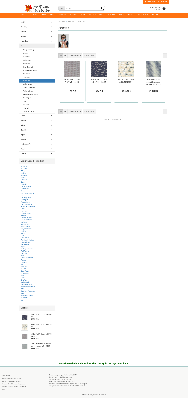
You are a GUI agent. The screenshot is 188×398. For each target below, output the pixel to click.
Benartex (24, 180)
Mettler (92, 15)
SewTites (24, 269)
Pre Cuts (33, 15)
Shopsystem (86, 395)
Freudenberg (25, 202)
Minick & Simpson (29, 88)
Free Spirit (24, 200)
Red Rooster (25, 251)
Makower (24, 222)
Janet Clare (26, 81)
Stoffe (23, 15)
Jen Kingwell (27, 98)
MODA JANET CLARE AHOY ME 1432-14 (126, 81)
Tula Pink (26, 108)
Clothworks (25, 189)
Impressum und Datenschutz (11, 378)
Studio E (23, 278)
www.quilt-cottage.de (67, 381)
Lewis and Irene (26, 220)
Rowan (23, 260)
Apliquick (24, 175)
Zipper (120, 15)
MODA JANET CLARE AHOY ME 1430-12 (99, 81)
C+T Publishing (26, 186)
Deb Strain (26, 74)
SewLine (24, 266)
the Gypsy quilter (26, 284)
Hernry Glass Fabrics (28, 206)
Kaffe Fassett (27, 84)
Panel (23, 149)
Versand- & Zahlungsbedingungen (13, 384)
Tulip (22, 293)
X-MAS (52, 15)
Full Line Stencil (26, 204)
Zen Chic (26, 105)
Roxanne (24, 262)
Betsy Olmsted (28, 67)
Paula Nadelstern (28, 91)
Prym (22, 246)
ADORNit (24, 169)
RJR (22, 255)
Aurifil (23, 177)
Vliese (101, 15)
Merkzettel (162, 2)
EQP (22, 195)
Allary (23, 171)
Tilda (24, 101)
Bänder (130, 15)
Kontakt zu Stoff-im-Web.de (11, 381)
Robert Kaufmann (27, 258)
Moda (23, 233)
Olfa (22, 235)
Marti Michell (25, 226)
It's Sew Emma (26, 213)
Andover (23, 173)
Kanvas (23, 215)
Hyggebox (62, 15)
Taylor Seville (25, 282)
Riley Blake (24, 253)
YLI (22, 300)
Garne (83, 15)
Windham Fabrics (27, 296)
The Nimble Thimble (28, 287)
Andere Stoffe (142, 15)
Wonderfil (24, 298)
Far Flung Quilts (26, 198)
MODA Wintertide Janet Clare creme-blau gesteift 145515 (153, 82)
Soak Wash (25, 271)
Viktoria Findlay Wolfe (30, 94)
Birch (22, 182)
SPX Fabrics (25, 273)
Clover (23, 191)
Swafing (23, 280)
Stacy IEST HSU (28, 112)
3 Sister (25, 53)
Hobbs (23, 209)
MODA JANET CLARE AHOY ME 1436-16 (72, 81)
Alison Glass (27, 57)
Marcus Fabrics (26, 224)
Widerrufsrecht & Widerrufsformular (14, 386)
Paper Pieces (25, 242)
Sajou (23, 264)
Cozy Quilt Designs (27, 193)
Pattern (23, 154)
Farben (43, 15)
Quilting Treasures (27, 249)
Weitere (155, 15)
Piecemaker (25, 244)
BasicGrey (26, 64)
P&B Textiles (25, 238)
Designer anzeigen (29, 50)
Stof (22, 275)
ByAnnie (23, 184)
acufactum (24, 166)
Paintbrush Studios (27, 240)
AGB (3, 389)
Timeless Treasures (28, 291)
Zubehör (111, 15)
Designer (73, 15)
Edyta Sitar (26, 77)
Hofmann (24, 211)
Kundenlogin (149, 2)
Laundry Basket (26, 218)
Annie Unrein (27, 60)
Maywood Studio (26, 229)
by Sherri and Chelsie (30, 70)
